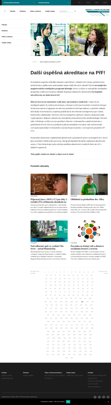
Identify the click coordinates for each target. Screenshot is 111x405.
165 (74, 321)
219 (63, 341)
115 (66, 305)
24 (91, 275)
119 (86, 305)
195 (79, 331)
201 (63, 335)
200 (58, 335)
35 (92, 279)
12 (88, 272)
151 (51, 318)
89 (87, 295)
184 (72, 328)
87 (78, 295)
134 (61, 312)
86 (73, 295)
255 (64, 355)
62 (64, 289)
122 (51, 308)
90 (92, 295)
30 (69, 279)
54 (78, 285)
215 (90, 338)
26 (51, 279)
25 (46, 279)
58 (46, 289)
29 (64, 279)
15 (51, 275)
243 (47, 351)
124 (61, 308)
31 (73, 279)
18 (64, 275)
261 (66, 358)
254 (58, 355)
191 (59, 331)
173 (66, 325)
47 (46, 285)
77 (83, 292)
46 (92, 282)
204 (79, 335)
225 (48, 345)
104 (61, 302)
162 (58, 321)
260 (90, 355)
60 (55, 289)
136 (71, 312)
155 (72, 318)
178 (92, 325)
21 (77, 275)
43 (78, 282)
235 (53, 348)
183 (66, 328)
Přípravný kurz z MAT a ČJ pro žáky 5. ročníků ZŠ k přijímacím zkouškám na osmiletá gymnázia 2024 (49, 202)
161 (53, 321)
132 (51, 312)
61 (59, 289)
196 (85, 331)
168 (90, 321)
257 (74, 355)
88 (82, 295)
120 (91, 305)
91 (47, 298)
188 (92, 328)
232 (85, 345)
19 (68, 275)
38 (55, 282)
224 (90, 341)
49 (55, 285)
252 (48, 355)
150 (46, 318)
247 (69, 351)
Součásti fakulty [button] (53, 2)
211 (70, 338)
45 (87, 282)
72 (60, 292)
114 (61, 305)
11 (84, 272)
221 (74, 341)
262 (72, 358)
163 (64, 321)
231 (80, 345)
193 (69, 331)
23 (86, 275)
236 (58, 348)
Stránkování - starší (103, 272)
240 (80, 348)
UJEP (105, 2)
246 (64, 351)
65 (78, 289)
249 (80, 351)
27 (55, 279)
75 (73, 292)
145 (69, 315)
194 (74, 331)
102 (51, 302)
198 (47, 335)
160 (48, 321)
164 (69, 321)
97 (76, 298)
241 (85, 348)
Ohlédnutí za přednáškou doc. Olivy (87, 199)
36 (46, 282)
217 (53, 341)
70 (51, 292)
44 (83, 282)
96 (71, 298)
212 (75, 338)
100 (90, 298)
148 (85, 315)
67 (88, 289)
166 (79, 321)
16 (55, 275)
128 (82, 308)
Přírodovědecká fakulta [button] (19, 2)
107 (77, 302)
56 (87, 285)
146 (74, 315)
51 (64, 285)
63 (69, 289)
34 (87, 279)
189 (48, 331)
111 (47, 305)
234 (48, 348)
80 (46, 295)
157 (82, 318)
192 (64, 331)
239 (74, 348)
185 (77, 328)
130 (92, 308)
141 (48, 315)
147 (79, 315)
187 (87, 328)
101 (46, 302)
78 (87, 292)
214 (85, 338)
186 (82, 328)
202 (69, 335)
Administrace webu (8, 397)
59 (50, 289)
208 (54, 338)
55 (83, 285)
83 (59, 295)
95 (66, 298)
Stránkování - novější (35, 272)
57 (92, 285)
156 (77, 318)
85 (69, 295)
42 (73, 282)
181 (56, 328)
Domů (35, 62)
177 (87, 325)
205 (85, 335)
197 (90, 331)
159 (92, 318)
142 (53, 315)
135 (66, 312)
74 (69, 292)
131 (46, 312)
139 (87, 312)
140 (92, 312)
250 (86, 351)
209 (59, 338)
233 (90, 345)
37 (50, 282)
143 (58, 315)
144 (64, 315)
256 (69, 355)
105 (66, 302)
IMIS (96, 2)
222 (79, 341)
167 (85, 321)
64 (73, 289)
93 (57, 298)
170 (51, 325)
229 (69, 345)
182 (61, 328)
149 (90, 315)
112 (52, 305)
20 (73, 275)
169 (46, 325)
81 (50, 295)
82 (55, 295)
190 (53, 331)
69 (46, 292)
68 (92, 289)
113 (56, 305)
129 (87, 308)
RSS (17, 397)
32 (78, 279)
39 (59, 282)
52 (69, 285)
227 (58, 345)
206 (90, 335)
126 (71, 308)
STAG (88, 2)
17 (60, 275)
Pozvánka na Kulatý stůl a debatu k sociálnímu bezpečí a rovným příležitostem (87, 248)
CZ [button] (80, 2)
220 (69, 341)
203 (74, 335)
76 (78, 292)
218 (58, 341)
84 (64, 295)
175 (77, 325)
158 (87, 318)
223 (84, 341)
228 (64, 345)
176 (82, 325)
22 (82, 275)
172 (61, 325)
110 (93, 302)
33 (83, 279)
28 (60, 279)
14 (46, 275)
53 (73, 285)
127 (77, 308)
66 (83, 289)
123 (56, 308)
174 (72, 325)
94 (61, 298)
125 (66, 308)
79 (92, 292)
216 (48, 341)
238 (69, 348)
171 (56, 325)
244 (53, 351)
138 (82, 312)
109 (87, 302)
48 (51, 285)
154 (66, 318)
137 (77, 312)
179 (46, 328)
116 (71, 305)
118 (81, 305)
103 (56, 302)
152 (56, 318)
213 (80, 338)
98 (80, 298)
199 (53, 335)
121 (46, 308)
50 (60, 285)
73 (64, 292)
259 (85, 355)
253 (53, 355)
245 (58, 351)
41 (69, 282)
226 (53, 345)
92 (52, 298)
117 (76, 305)
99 (85, 298)
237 (64, 348)
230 (74, 345)
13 (92, 272)
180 (51, 328)
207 (48, 338)
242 (90, 348)
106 (72, 302)
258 (80, 355)
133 (56, 312)
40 (64, 282)
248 (75, 351)
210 (65, 338)
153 (61, 318)
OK (68, 401)
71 (55, 292)
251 (91, 351)
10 (80, 272)
